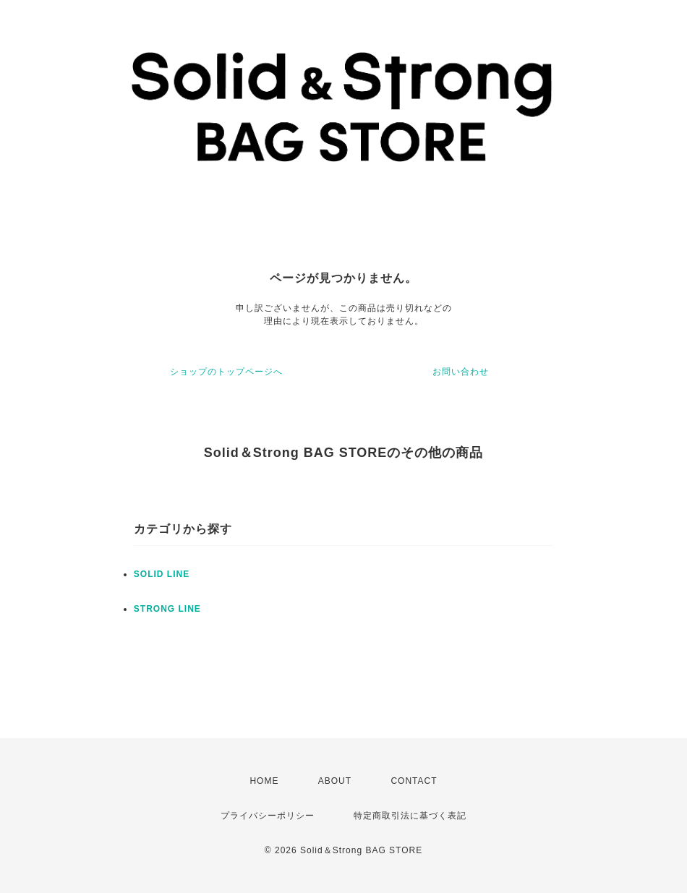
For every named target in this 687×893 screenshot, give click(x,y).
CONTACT (414, 781)
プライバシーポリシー (268, 816)
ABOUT (334, 781)
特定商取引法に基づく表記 (410, 816)
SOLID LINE (161, 574)
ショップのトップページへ (226, 372)
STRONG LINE (167, 609)
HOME (263, 781)
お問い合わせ (460, 372)
